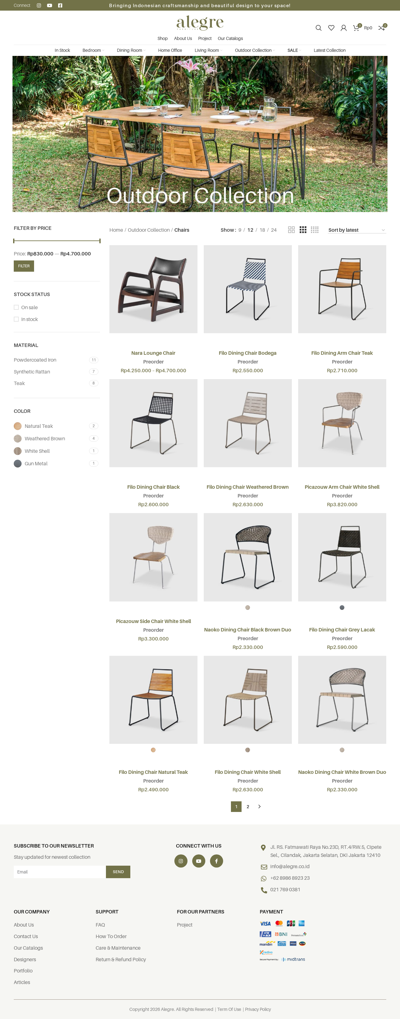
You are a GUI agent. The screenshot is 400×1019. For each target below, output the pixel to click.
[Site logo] (200, 22)
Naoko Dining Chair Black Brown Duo (247, 629)
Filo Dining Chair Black (153, 487)
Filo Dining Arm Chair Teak (342, 353)
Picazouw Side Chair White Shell (153, 621)
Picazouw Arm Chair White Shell (342, 487)
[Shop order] (357, 230)
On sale (29, 307)
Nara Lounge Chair (153, 353)
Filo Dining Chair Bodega (248, 353)
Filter (24, 266)
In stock (29, 319)
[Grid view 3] (303, 230)
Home (116, 230)
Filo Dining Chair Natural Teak (153, 772)
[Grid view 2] (291, 230)
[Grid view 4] (314, 230)
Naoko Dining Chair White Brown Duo (342, 772)
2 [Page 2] (248, 806)
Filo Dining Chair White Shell (248, 772)
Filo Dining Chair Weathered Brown (248, 487)
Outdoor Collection (149, 230)
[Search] (318, 28)
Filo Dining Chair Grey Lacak (342, 629)
